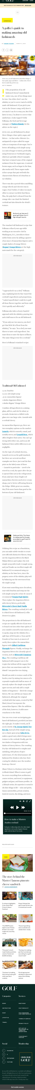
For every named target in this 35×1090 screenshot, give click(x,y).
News (4, 1003)
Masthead (22, 1003)
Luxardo (5, 431)
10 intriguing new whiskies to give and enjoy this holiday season (25, 975)
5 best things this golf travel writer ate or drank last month (25, 905)
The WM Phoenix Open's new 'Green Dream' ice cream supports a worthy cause (8, 929)
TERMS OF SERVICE (25, 1018)
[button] (7, 50)
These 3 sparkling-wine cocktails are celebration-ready (24, 927)
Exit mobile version (17, 1087)
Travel (4, 1022)
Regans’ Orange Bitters (12, 247)
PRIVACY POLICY (23, 1023)
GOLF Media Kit (24, 1008)
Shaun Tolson (9, 43)
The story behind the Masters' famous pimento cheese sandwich (15, 880)
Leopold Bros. (22, 435)
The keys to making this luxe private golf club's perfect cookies (9, 975)
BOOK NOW (28, 5)
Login (31, 0)
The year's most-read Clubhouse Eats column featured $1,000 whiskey (9, 953)
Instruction (6, 1008)
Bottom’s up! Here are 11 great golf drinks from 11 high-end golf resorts (20, 215)
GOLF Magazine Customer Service (25, 1013)
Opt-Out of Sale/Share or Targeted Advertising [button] (23, 1030)
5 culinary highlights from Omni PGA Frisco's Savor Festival (8, 906)
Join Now (25, 0)
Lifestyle (5, 1017)
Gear (4, 1012)
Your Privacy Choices (23, 1037)
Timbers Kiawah (17, 124)
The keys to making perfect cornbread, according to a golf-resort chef (24, 953)
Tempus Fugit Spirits (20, 597)
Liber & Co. (25, 733)
